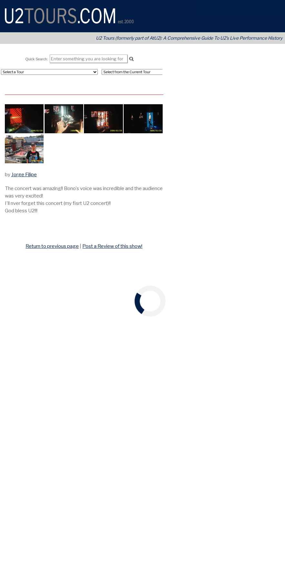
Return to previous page (52, 246)
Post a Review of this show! (112, 246)
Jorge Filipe (24, 174)
